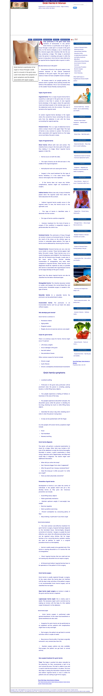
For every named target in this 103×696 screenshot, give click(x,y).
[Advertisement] (51, 22)
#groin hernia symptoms (57, 682)
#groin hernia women (46, 682)
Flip (72, 39)
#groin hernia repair (47, 683)
